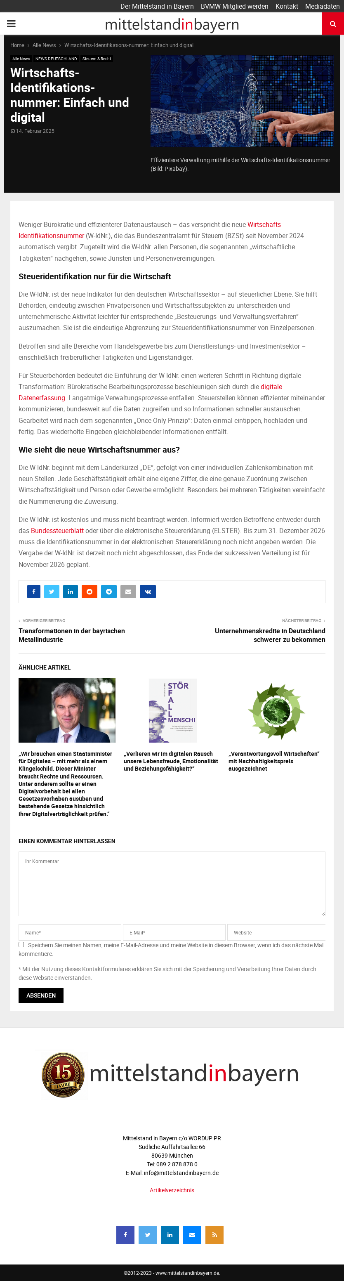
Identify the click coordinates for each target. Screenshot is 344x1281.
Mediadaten (322, 6)
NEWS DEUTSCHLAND (56, 58)
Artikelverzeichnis (172, 1190)
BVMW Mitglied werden (235, 6)
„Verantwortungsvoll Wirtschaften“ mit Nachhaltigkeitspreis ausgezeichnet (274, 761)
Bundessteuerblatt (57, 530)
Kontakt (287, 6)
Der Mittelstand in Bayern (157, 6)
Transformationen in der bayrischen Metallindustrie (72, 635)
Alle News (21, 58)
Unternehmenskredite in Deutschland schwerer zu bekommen (270, 635)
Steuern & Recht (96, 58)
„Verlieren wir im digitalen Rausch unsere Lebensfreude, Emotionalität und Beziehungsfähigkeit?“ (171, 761)
